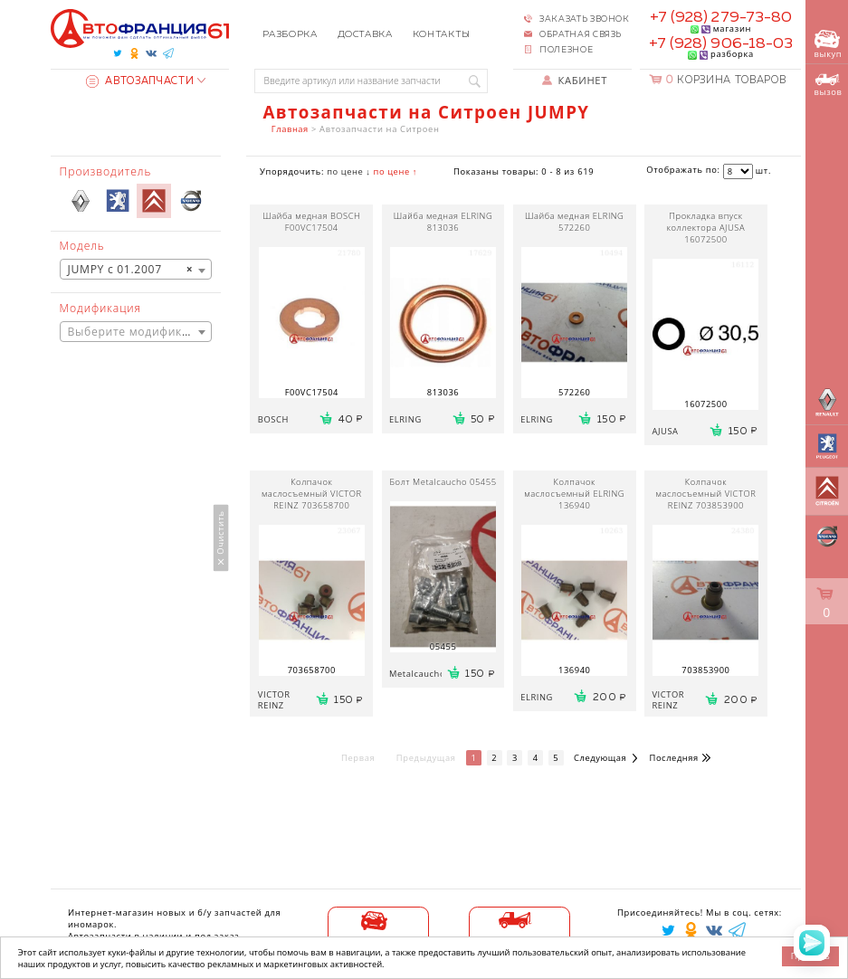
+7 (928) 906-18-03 (721, 44)
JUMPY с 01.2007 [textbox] (131, 270)
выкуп (829, 45)
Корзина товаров (726, 80)
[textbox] (136, 332)
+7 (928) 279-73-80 (721, 17)
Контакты (442, 34)
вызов (829, 86)
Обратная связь (580, 35)
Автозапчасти (140, 81)
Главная (290, 129)
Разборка (289, 34)
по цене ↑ (395, 171)
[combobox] (136, 269)
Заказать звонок (584, 19)
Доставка (365, 34)
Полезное (566, 50)
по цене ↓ (348, 171)
